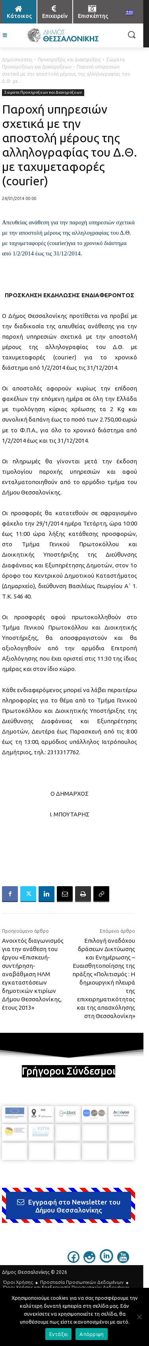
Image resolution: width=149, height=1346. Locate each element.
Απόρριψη (91, 1334)
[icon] (73, 1261)
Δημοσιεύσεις (17, 59)
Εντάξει (58, 1334)
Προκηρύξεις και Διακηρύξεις (69, 59)
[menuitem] (129, 13)
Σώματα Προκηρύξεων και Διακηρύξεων (43, 92)
